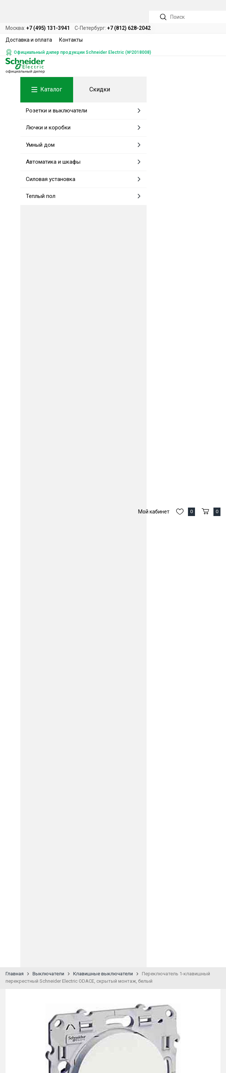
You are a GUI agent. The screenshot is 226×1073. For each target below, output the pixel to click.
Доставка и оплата (29, 40)
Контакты (71, 40)
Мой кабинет (154, 512)
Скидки (99, 89)
